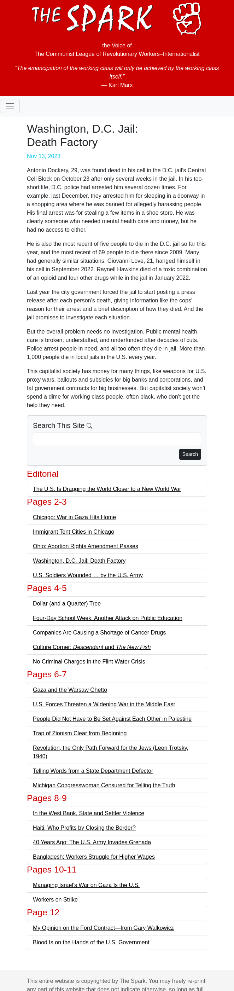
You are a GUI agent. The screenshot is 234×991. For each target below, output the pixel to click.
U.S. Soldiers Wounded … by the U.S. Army (88, 575)
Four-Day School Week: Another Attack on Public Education (107, 618)
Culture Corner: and (92, 647)
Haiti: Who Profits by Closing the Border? (84, 828)
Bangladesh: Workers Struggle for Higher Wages (94, 857)
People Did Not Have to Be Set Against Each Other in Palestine (112, 719)
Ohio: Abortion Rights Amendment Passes (85, 546)
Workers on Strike (55, 900)
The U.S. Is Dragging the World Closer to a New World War (107, 489)
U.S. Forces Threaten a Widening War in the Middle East (104, 704)
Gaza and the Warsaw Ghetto (70, 690)
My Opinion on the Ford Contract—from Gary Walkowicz (103, 928)
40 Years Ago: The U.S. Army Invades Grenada (92, 842)
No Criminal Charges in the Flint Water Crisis (89, 662)
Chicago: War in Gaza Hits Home (74, 517)
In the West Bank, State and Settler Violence (88, 813)
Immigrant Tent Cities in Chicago (73, 532)
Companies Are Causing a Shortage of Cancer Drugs (99, 633)
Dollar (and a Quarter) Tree (67, 604)
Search (190, 454)
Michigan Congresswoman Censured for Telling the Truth (104, 785)
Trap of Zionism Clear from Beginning (80, 733)
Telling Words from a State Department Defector (93, 771)
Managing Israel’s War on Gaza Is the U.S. (86, 885)
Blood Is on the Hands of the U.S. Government (91, 942)
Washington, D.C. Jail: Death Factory (79, 561)
